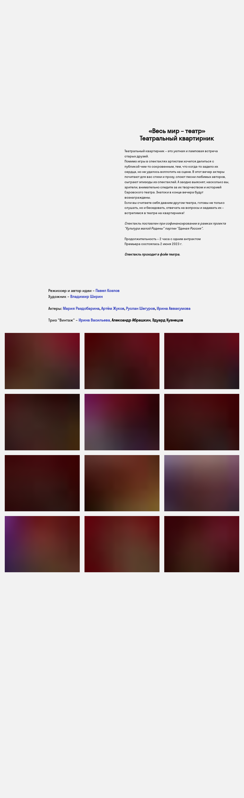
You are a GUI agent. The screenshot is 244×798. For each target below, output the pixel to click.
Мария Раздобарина (81, 308)
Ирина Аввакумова (173, 308)
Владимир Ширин (86, 296)
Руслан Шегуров (140, 308)
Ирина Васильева (94, 320)
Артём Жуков (112, 308)
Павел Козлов (107, 290)
